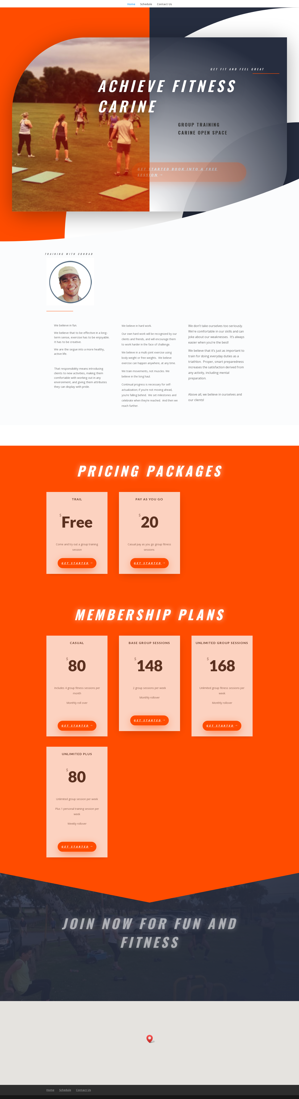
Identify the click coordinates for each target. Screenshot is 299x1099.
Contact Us (164, 4)
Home (131, 4)
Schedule (146, 4)
